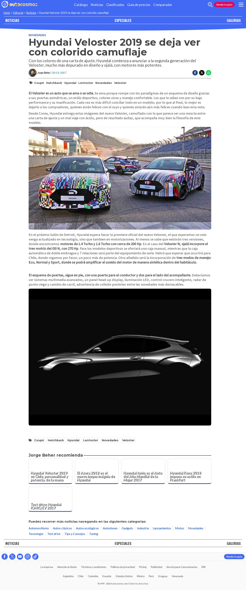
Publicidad (156, 567)
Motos (179, 528)
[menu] (241, 4)
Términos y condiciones (93, 567)
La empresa (47, 567)
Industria (143, 528)
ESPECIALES (123, 20)
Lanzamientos (162, 528)
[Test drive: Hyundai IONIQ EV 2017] (50, 499)
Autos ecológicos (87, 528)
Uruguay (163, 576)
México (141, 576)
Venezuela (177, 576)
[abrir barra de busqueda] (210, 4)
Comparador (162, 5)
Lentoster (85, 83)
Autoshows (110, 528)
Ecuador (106, 576)
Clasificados (115, 5)
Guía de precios (138, 5)
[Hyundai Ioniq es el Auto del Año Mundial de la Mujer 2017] (143, 471)
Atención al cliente (67, 567)
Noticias (97, 5)
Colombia (93, 576)
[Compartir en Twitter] (201, 72)
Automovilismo (39, 528)
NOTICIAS (12, 20)
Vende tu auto (224, 4)
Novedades (37, 35)
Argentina (68, 576)
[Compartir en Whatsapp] (208, 72)
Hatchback (54, 83)
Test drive (53, 533)
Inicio (6, 12)
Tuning (93, 533)
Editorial (18, 12)
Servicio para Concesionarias (181, 567)
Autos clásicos (62, 528)
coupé (39, 83)
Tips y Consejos (74, 533)
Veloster (120, 83)
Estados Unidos (124, 576)
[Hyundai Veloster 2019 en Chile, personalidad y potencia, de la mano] (50, 471)
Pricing (142, 567)
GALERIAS (234, 20)
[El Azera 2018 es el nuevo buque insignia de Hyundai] (97, 471)
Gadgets (127, 528)
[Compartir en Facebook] (195, 72)
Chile (80, 576)
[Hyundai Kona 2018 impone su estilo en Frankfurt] (189, 471)
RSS (203, 567)
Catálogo (81, 5)
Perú (151, 576)
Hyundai (70, 83)
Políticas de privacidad (123, 567)
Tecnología (36, 533)
